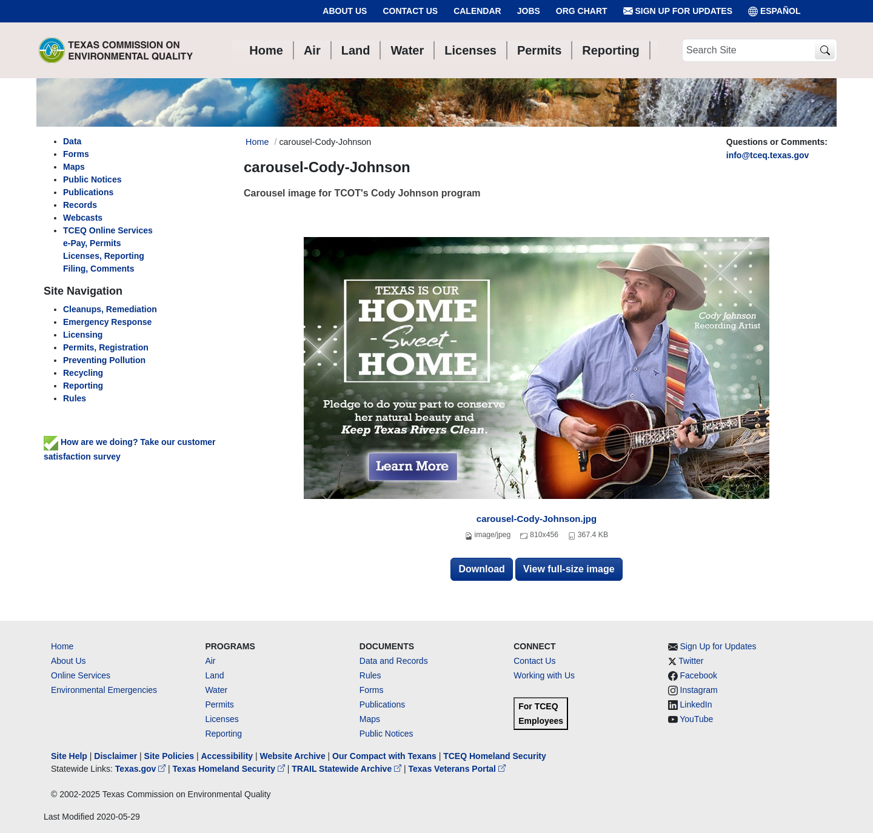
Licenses (221, 719)
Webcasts (82, 217)
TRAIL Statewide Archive (348, 769)
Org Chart (581, 11)
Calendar (477, 11)
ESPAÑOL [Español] (774, 11)
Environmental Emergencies (104, 690)
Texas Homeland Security (230, 769)
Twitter (690, 661)
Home (62, 646)
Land (214, 675)
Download (481, 569)
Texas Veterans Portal (457, 769)
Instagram (699, 690)
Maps (74, 167)
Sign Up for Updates (677, 11)
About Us (345, 11)
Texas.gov (141, 769)
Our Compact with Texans (384, 756)
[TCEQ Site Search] (824, 50)
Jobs (528, 11)
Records (80, 205)
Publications (88, 192)
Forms (76, 154)
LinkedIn (696, 704)
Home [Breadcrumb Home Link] (257, 142)
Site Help (69, 756)
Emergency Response (107, 322)
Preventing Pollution (104, 360)
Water (216, 690)
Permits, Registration (106, 347)
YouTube (696, 719)
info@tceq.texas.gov (767, 155)
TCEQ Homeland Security (494, 756)
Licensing (82, 335)
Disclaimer (115, 756)
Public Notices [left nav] (92, 179)
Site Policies (169, 756)
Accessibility (228, 756)
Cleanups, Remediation (110, 309)
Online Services (80, 675)
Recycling (83, 373)
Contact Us (410, 11)
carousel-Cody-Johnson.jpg (537, 519)
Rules (74, 398)
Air (210, 661)
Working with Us (544, 675)
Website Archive (293, 756)
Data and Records (394, 661)
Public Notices (386, 733)
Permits (219, 704)
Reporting (83, 385)
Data (72, 141)
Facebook (698, 675)
